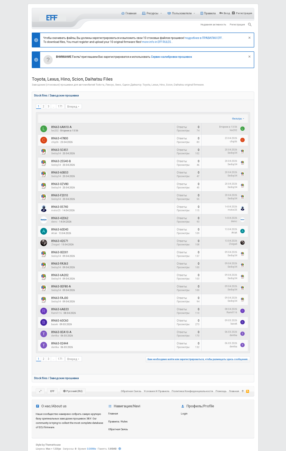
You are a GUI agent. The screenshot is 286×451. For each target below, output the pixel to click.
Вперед (72, 106)
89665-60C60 (59, 320)
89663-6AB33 (60, 309)
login (184, 413)
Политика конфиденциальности (192, 391)
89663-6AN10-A (61, 127)
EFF (52, 391)
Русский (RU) (72, 391)
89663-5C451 (59, 149)
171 (60, 106)
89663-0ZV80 (60, 184)
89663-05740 (59, 206)
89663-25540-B (61, 161)
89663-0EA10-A (61, 332)
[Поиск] (250, 24)
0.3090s (91, 448)
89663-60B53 (59, 172)
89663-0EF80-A (61, 286)
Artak (54, 233)
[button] (161, 13)
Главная (113, 413)
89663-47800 (59, 138)
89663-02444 (59, 343)
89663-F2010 (59, 195)
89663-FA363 (59, 263)
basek (54, 324)
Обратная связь (118, 429)
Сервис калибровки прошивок (171, 56)
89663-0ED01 (59, 252)
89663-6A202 (60, 275)
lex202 (55, 130)
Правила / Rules (118, 421)
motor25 (56, 210)
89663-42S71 (59, 241)
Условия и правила (156, 391)
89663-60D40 (59, 229)
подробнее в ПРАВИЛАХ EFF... (204, 38)
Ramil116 (56, 313)
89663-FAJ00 (59, 298)
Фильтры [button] (237, 118)
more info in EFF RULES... (157, 41)
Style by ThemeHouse (48, 444)
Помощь (221, 391)
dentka (55, 335)
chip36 (55, 142)
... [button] (53, 106)
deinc (54, 221)
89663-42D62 (59, 218)
